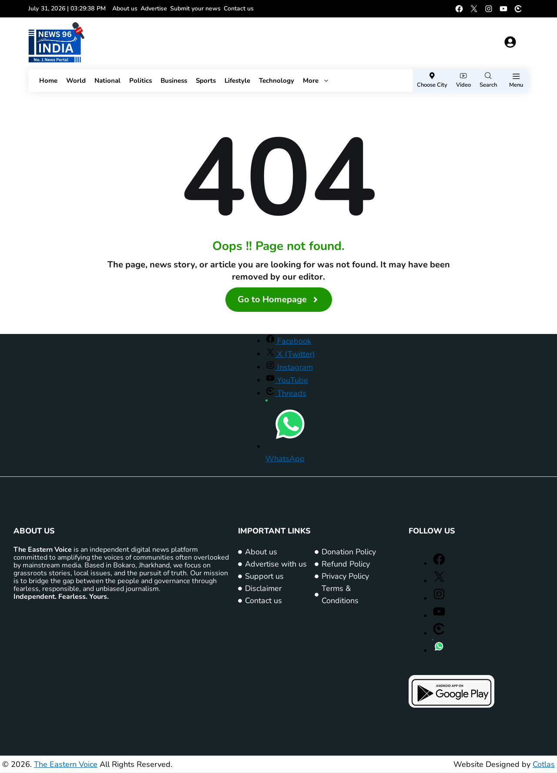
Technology (276, 80)
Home (48, 80)
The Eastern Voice (65, 764)
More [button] (316, 80)
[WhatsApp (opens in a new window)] (439, 650)
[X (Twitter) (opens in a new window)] (474, 8)
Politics (140, 80)
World (76, 80)
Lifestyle (237, 80)
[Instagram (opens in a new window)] (488, 8)
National (107, 80)
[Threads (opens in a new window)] (518, 8)
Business (174, 80)
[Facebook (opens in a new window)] (459, 8)
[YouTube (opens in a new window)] (503, 8)
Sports (206, 80)
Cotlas (544, 764)
